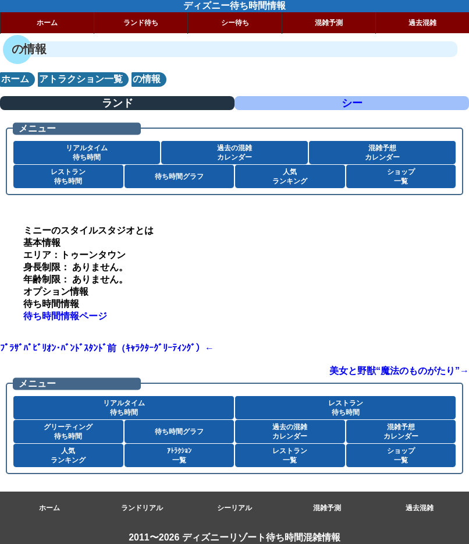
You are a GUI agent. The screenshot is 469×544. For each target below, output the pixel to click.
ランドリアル (142, 508)
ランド (117, 103)
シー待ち (235, 23)
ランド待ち (140, 23)
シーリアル (234, 508)
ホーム (47, 23)
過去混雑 (420, 508)
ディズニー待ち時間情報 (234, 5)
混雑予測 (329, 23)
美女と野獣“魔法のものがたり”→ (399, 371)
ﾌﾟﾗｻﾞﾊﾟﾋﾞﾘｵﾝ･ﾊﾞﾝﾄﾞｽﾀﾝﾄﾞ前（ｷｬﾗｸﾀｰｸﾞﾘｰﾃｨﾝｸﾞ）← (107, 348)
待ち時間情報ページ (65, 316)
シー (352, 103)
